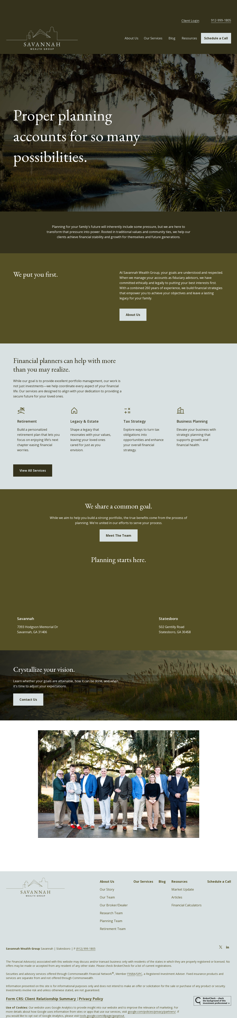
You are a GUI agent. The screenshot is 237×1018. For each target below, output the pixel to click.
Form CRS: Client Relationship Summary (41, 985)
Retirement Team (113, 915)
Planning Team (111, 907)
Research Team (111, 899)
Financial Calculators (186, 891)
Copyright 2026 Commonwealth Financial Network (74, 1010)
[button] (131, 24)
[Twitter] (220, 933)
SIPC (139, 960)
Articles (176, 883)
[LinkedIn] (227, 933)
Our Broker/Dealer (114, 891)
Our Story (107, 875)
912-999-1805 (221, 6)
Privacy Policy (91, 985)
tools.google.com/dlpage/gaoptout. (102, 1002)
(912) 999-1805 (85, 935)
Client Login (190, 7)
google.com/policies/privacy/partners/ (152, 998)
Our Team (107, 883)
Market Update (182, 875)
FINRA (131, 960)
